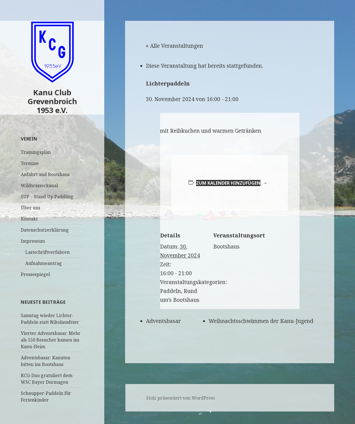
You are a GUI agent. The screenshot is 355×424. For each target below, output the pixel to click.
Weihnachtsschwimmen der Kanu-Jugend (261, 321)
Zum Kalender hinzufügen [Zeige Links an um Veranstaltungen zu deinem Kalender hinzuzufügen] (228, 183)
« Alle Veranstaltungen (174, 45)
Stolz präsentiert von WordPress (180, 398)
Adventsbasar (163, 321)
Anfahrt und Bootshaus (45, 174)
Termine (30, 163)
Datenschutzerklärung (45, 230)
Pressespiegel (35, 274)
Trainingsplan (36, 152)
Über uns (30, 208)
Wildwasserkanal (39, 185)
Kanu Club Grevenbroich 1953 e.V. (52, 101)
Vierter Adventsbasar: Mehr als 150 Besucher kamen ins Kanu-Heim (50, 340)
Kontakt (29, 219)
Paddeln (170, 291)
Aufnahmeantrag (43, 263)
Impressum (33, 241)
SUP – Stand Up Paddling (47, 197)
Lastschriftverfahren (47, 252)
